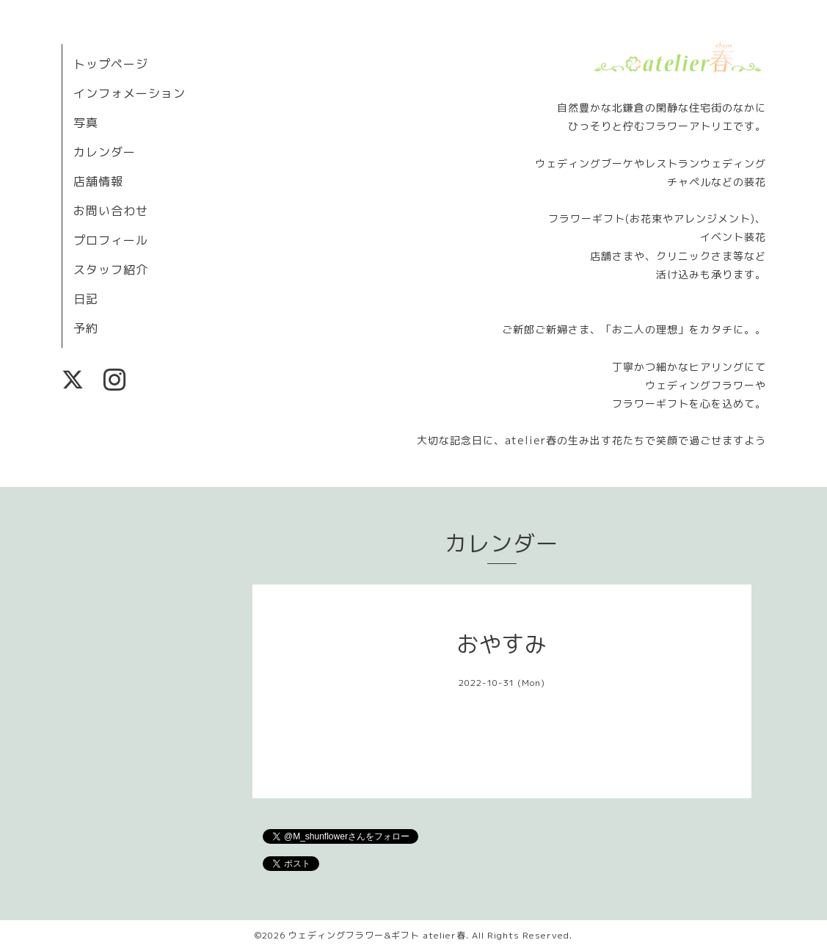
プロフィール (110, 240)
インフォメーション (129, 93)
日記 (85, 299)
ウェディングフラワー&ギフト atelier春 (377, 935)
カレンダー (104, 152)
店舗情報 (98, 181)
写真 (85, 123)
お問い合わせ (110, 211)
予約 (85, 328)
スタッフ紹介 (110, 269)
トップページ (110, 64)
